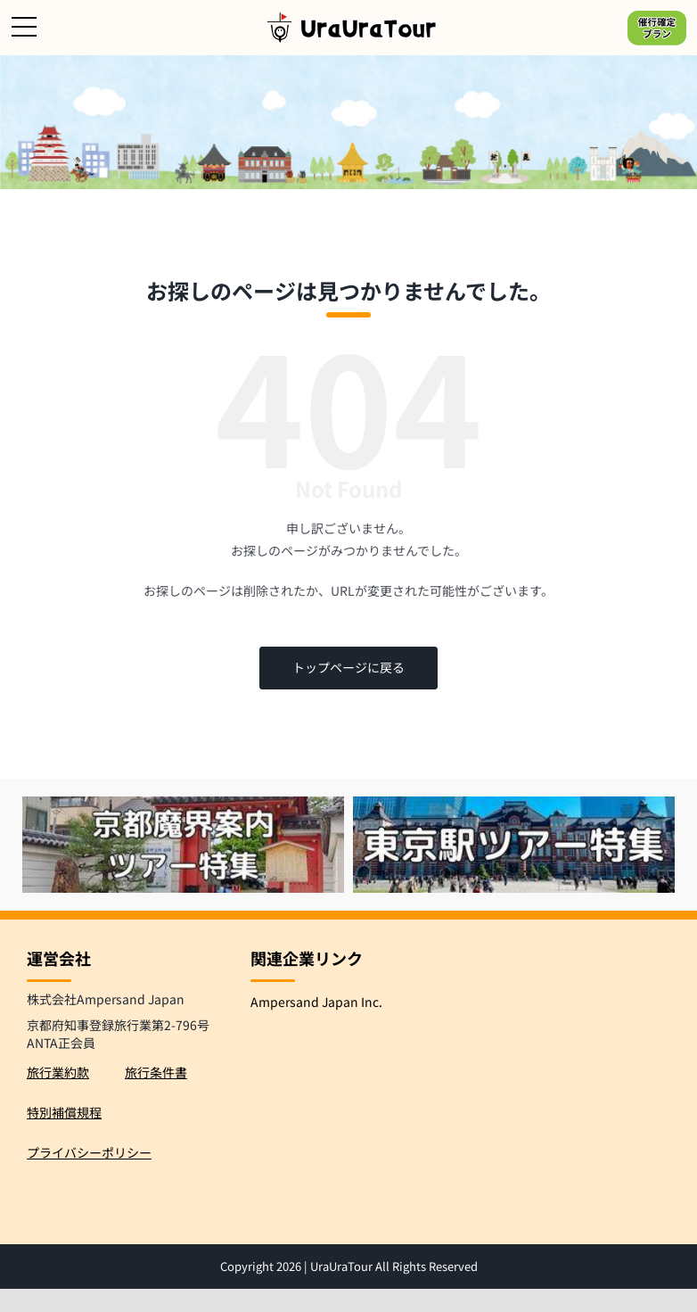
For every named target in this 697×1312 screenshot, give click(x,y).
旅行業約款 (58, 1072)
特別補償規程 (64, 1112)
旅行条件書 (156, 1072)
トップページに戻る (348, 667)
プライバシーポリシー (89, 1152)
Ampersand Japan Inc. (316, 1002)
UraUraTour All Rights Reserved (394, 1266)
